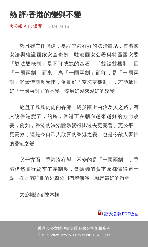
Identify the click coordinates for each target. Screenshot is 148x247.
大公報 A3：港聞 (25, 26)
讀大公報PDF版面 (121, 214)
